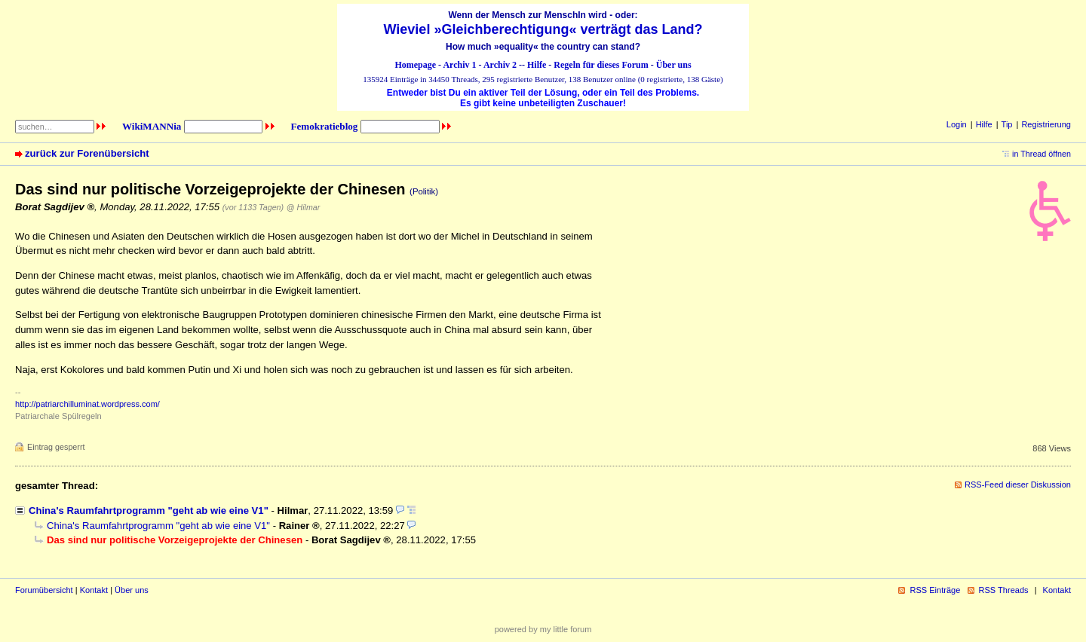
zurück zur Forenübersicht (87, 153)
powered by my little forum (543, 629)
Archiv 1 (459, 65)
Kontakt (94, 590)
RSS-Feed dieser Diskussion (1018, 484)
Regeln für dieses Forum (601, 65)
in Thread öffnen (1041, 153)
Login (956, 124)
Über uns (674, 65)
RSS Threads (1004, 590)
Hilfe (536, 65)
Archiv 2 (500, 65)
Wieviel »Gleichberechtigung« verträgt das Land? (543, 29)
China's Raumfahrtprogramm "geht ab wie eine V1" (148, 510)
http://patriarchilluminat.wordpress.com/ (87, 403)
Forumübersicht (44, 590)
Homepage (415, 65)
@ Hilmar (303, 207)
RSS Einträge (935, 590)
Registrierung (1046, 124)
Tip (1007, 124)
